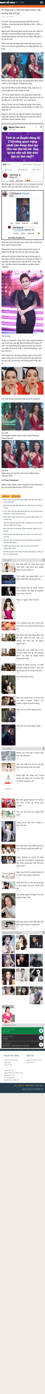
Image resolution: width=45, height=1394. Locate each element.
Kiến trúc (30, 1062)
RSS (15, 1086)
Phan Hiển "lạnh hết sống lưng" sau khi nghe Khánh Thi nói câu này (22, 518)
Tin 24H (6, 748)
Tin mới (6, 560)
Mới (17, 2)
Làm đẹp (7, 1062)
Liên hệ (21, 1086)
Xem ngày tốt (9, 1075)
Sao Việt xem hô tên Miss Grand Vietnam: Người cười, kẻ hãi (22, 530)
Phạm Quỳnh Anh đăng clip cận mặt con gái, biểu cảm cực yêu (22, 535)
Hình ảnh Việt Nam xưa (13, 1073)
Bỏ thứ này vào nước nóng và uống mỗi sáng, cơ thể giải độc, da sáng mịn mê (23, 553)
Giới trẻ (30, 1056)
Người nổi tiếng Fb (11, 1080)
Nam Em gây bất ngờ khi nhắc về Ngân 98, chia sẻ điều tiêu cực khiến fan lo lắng (22, 524)
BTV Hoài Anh (9, 1078)
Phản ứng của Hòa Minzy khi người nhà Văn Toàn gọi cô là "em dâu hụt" (23, 501)
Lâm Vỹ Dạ (8, 1065)
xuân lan (5, 496)
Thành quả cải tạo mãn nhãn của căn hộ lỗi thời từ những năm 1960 (21, 547)
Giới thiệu (39, 1086)
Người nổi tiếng (11, 1056)
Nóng (22, 2)
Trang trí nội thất (34, 1060)
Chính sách (29, 1086)
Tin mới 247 (9, 1025)
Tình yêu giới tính (11, 1060)
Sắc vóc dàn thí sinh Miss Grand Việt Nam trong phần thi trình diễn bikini (22, 541)
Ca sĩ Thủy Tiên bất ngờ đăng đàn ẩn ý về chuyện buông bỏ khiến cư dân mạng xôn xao (23, 512)
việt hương (16, 496)
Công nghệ (8, 1070)
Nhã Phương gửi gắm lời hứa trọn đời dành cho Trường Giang (22, 506)
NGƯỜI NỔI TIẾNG (12, 932)
